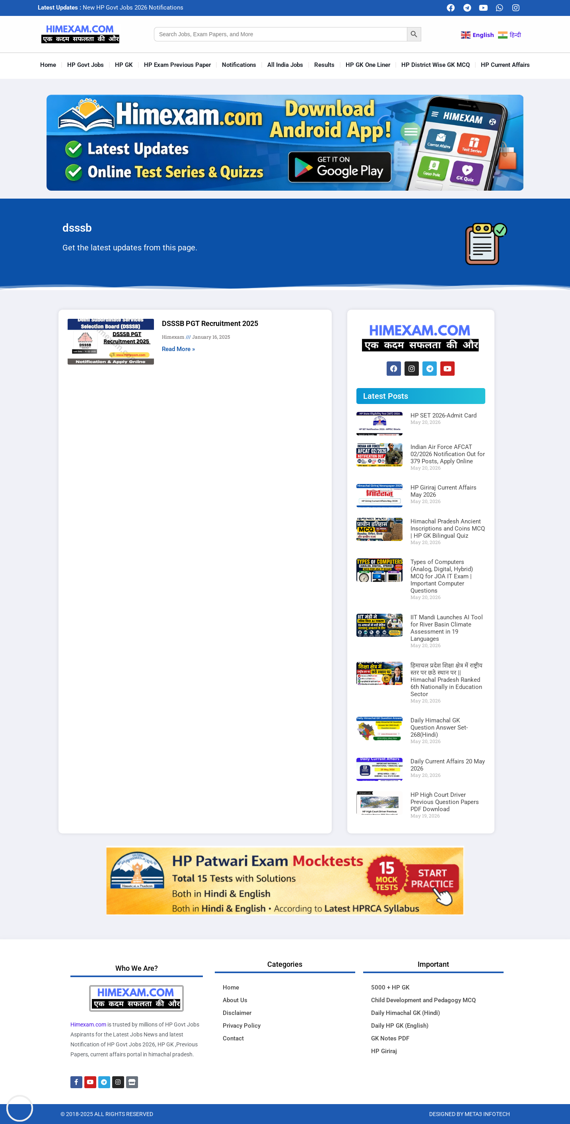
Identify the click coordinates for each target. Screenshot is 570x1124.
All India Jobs (285, 64)
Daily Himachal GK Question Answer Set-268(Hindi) (439, 727)
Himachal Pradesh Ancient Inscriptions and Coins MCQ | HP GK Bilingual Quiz (447, 528)
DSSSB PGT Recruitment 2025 (210, 323)
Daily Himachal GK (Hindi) (405, 1013)
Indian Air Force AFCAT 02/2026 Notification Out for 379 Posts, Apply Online (447, 454)
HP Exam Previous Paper (177, 64)
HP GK (124, 64)
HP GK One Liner (368, 64)
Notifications (239, 64)
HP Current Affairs (505, 64)
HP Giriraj (384, 1051)
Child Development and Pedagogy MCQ (423, 1000)
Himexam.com (88, 1024)
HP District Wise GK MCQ (435, 64)
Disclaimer (237, 1013)
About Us (235, 1000)
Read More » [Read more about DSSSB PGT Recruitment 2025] (178, 349)
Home (48, 64)
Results (324, 64)
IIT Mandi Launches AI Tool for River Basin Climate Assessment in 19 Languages (446, 628)
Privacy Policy (242, 1025)
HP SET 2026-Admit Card (443, 415)
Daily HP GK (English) (399, 1025)
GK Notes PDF (390, 1038)
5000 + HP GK (390, 987)
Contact (233, 1038)
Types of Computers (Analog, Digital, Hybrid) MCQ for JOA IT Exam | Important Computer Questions (441, 576)
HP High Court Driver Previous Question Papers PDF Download (444, 802)
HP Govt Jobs (85, 64)
